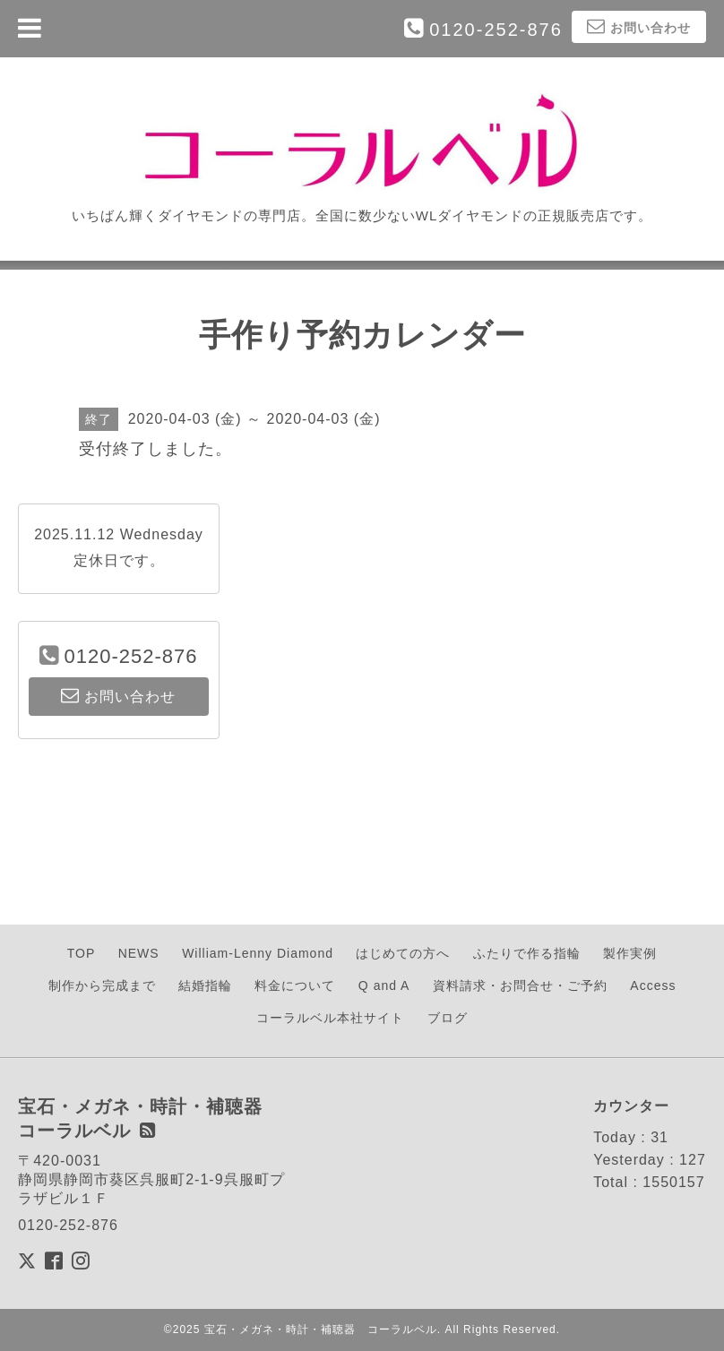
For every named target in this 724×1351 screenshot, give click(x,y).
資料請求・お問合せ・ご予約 (520, 985)
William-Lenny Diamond (257, 953)
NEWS (138, 953)
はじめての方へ (403, 953)
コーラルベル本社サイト (330, 1018)
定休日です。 (119, 560)
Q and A (384, 985)
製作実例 (630, 953)
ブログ (447, 1018)
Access (653, 985)
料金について (294, 985)
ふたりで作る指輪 (527, 953)
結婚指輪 (205, 985)
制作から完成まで (102, 985)
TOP (81, 953)
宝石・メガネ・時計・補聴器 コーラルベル (320, 1329)
